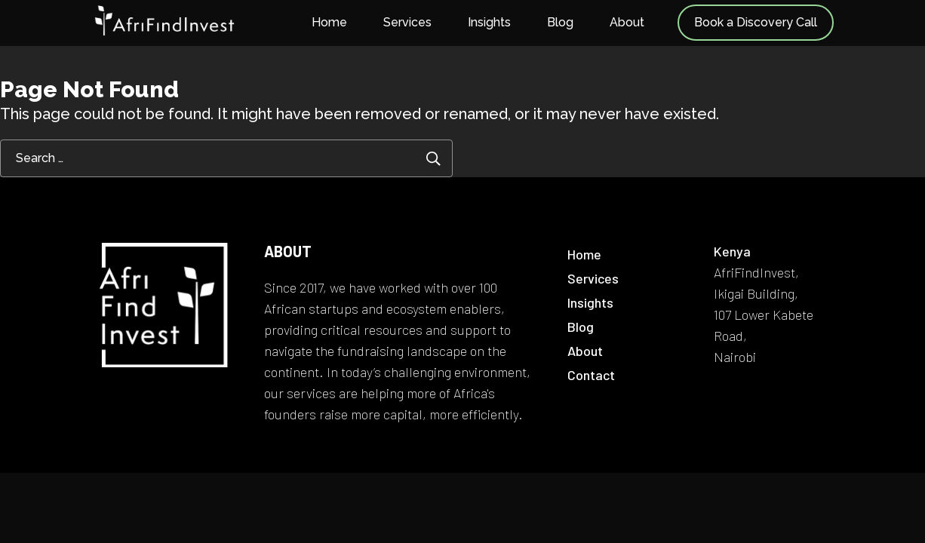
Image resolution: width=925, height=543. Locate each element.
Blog (560, 22)
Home (329, 22)
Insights (489, 22)
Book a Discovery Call (755, 22)
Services (407, 22)
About (627, 22)
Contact (591, 375)
